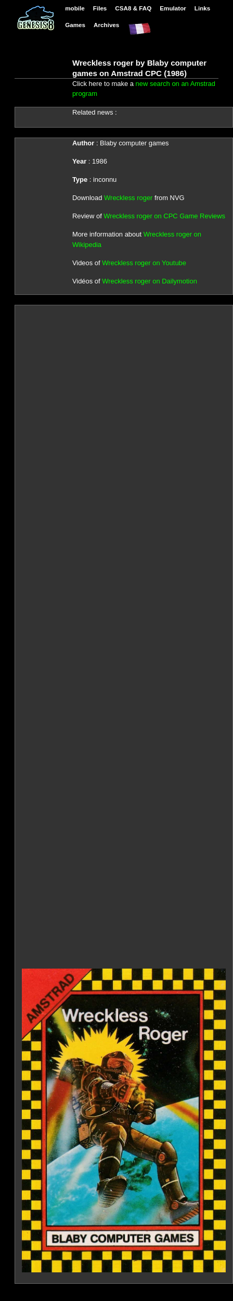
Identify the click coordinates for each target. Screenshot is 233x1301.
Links (202, 8)
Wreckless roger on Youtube (144, 263)
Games (75, 24)
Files (100, 8)
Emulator (173, 8)
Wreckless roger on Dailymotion (149, 281)
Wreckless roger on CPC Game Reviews (164, 216)
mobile (75, 8)
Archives (106, 24)
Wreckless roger (128, 198)
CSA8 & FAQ (133, 8)
